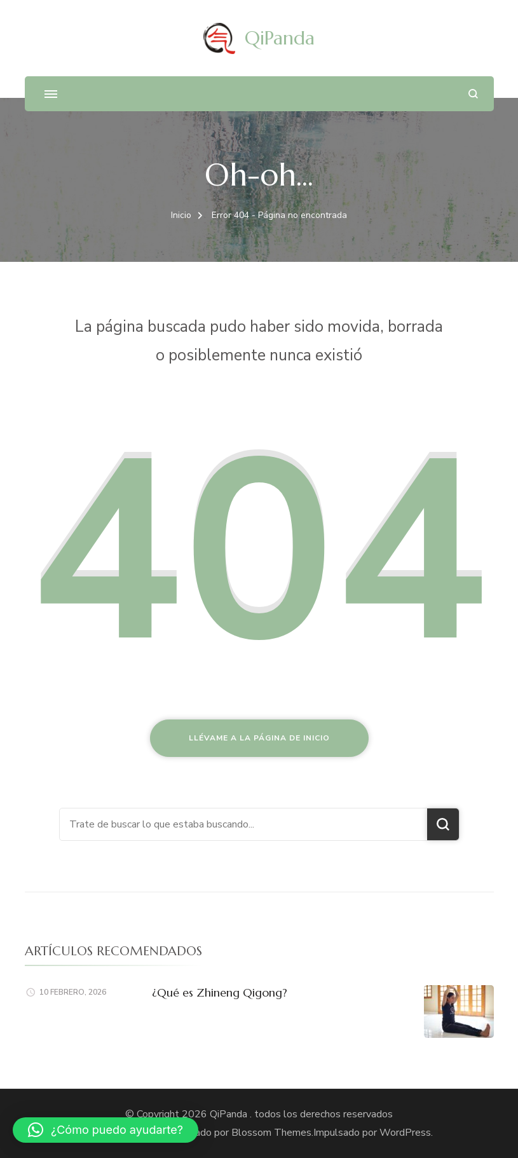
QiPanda (280, 38)
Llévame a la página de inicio (259, 738)
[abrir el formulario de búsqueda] (473, 93)
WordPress (405, 1133)
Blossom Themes (270, 1133)
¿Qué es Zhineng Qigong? (219, 992)
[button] (105, 1130)
